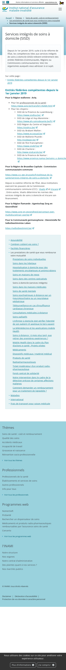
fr (7, 2)
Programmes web (15, 504)
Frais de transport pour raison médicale (30, 403)
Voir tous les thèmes (13, 460)
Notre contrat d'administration (17, 560)
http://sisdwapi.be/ (26, 139)
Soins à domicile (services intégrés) (30, 282)
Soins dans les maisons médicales (29, 287)
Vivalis (42, 189)
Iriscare (54, 189)
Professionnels (13, 470)
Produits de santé (21, 358)
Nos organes (8, 556)
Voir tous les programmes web (17, 536)
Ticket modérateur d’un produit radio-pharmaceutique (31, 368)
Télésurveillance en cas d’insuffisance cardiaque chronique (31, 307)
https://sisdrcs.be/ (26, 127)
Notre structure (10, 552)
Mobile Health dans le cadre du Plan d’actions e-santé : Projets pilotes (31, 344)
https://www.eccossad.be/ (30, 133)
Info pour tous (9, 489)
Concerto (6, 530)
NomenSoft (7, 511)
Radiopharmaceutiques (24, 362)
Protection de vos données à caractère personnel (23, 599)
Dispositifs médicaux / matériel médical (32, 353)
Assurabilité (16, 240)
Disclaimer (6, 596)
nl (3, 2)
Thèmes (18, 18)
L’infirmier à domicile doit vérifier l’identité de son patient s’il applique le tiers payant (33, 322)
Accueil (9, 18)
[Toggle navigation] (60, 9)
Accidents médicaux (12, 442)
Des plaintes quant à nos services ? (19, 564)
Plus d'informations (23, 665)
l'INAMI (7, 546)
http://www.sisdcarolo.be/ (30, 152)
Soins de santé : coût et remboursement (42, 18)
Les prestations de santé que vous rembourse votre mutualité (34, 20)
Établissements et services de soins (19, 480)
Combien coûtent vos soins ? (25, 244)
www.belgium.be (51, 2)
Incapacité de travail (12, 446)
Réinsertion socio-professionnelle (18, 454)
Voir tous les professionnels (16, 494)
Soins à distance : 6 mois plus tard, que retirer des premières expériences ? (32, 337)
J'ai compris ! (46, 665)
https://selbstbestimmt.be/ (18, 228)
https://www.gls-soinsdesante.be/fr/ (35, 121)
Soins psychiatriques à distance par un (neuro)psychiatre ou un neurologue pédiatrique (32, 298)
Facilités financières (20, 248)
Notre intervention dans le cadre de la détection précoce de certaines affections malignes (33, 380)
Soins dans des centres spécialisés (30, 278)
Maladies (15, 395)
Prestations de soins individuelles (29, 259)
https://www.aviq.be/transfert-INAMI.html (32, 105)
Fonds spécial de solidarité (26, 373)
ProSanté (6, 515)
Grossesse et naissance (13, 450)
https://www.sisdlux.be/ (29, 115)
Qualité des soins (10, 438)
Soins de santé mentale (24, 291)
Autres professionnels (13, 484)
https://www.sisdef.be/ (28, 146)
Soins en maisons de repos (26, 274)
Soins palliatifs (20, 316)
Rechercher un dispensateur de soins (20, 519)
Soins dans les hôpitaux (24, 263)
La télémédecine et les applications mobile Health (34, 330)
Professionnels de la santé (15, 476)
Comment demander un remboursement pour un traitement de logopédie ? (33, 389)
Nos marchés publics (12, 569)
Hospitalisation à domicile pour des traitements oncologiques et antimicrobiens (34, 269)
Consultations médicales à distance (30, 312)
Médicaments (19, 349)
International (17, 399)
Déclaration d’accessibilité (26, 596)
